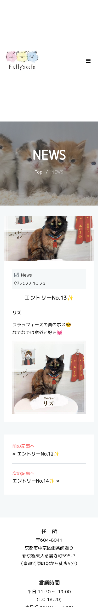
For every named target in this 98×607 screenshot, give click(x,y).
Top (38, 172)
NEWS (57, 172)
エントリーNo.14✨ (33, 481)
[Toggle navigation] (88, 61)
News (26, 275)
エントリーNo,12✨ (38, 454)
